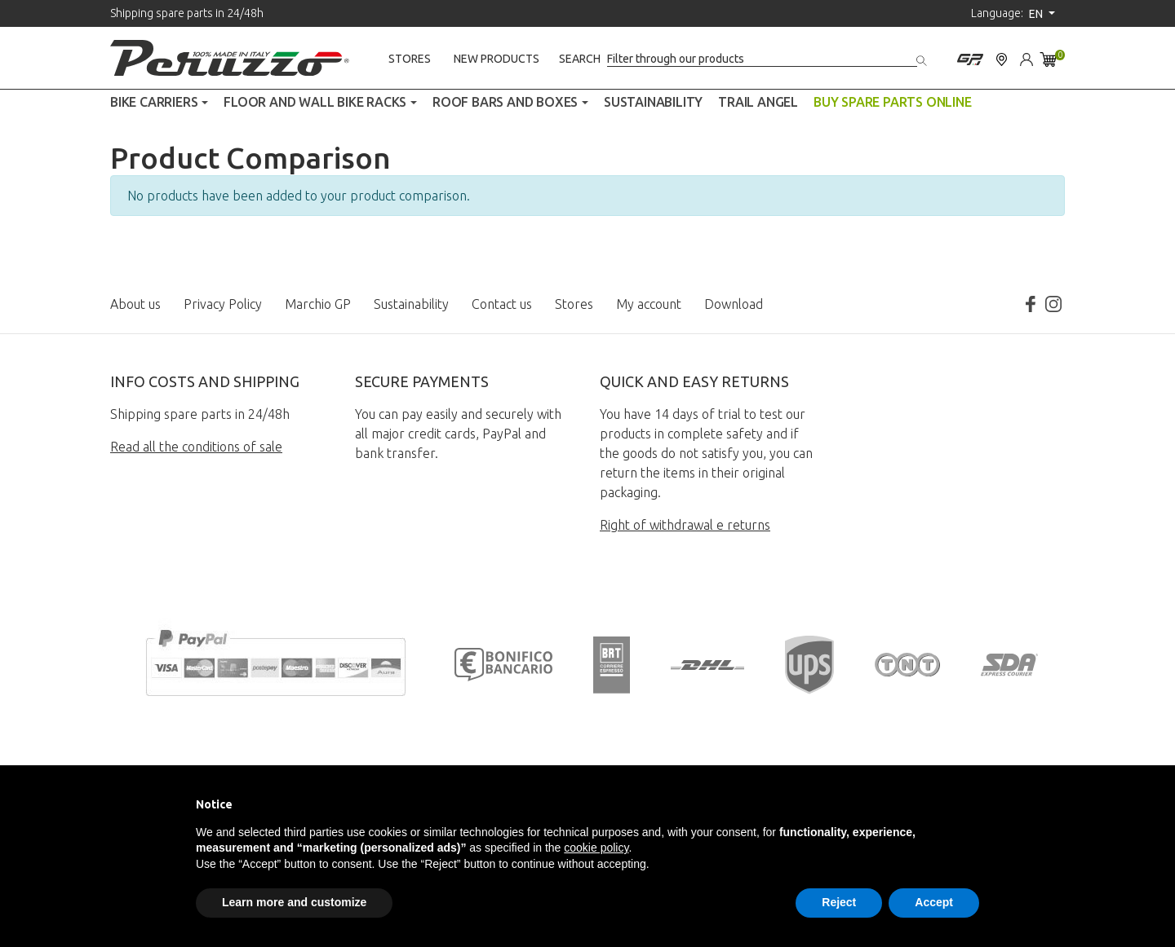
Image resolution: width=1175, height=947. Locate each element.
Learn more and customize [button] (294, 902)
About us (135, 304)
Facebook (1030, 304)
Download (733, 304)
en (1037, 13)
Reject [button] (839, 902)
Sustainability (411, 304)
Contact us (502, 304)
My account (648, 304)
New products (496, 58)
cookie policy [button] (596, 847)
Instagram (1053, 304)
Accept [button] (934, 902)
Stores (409, 58)
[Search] (762, 59)
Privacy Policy (223, 304)
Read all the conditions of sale (196, 446)
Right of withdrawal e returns (685, 525)
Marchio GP (318, 304)
